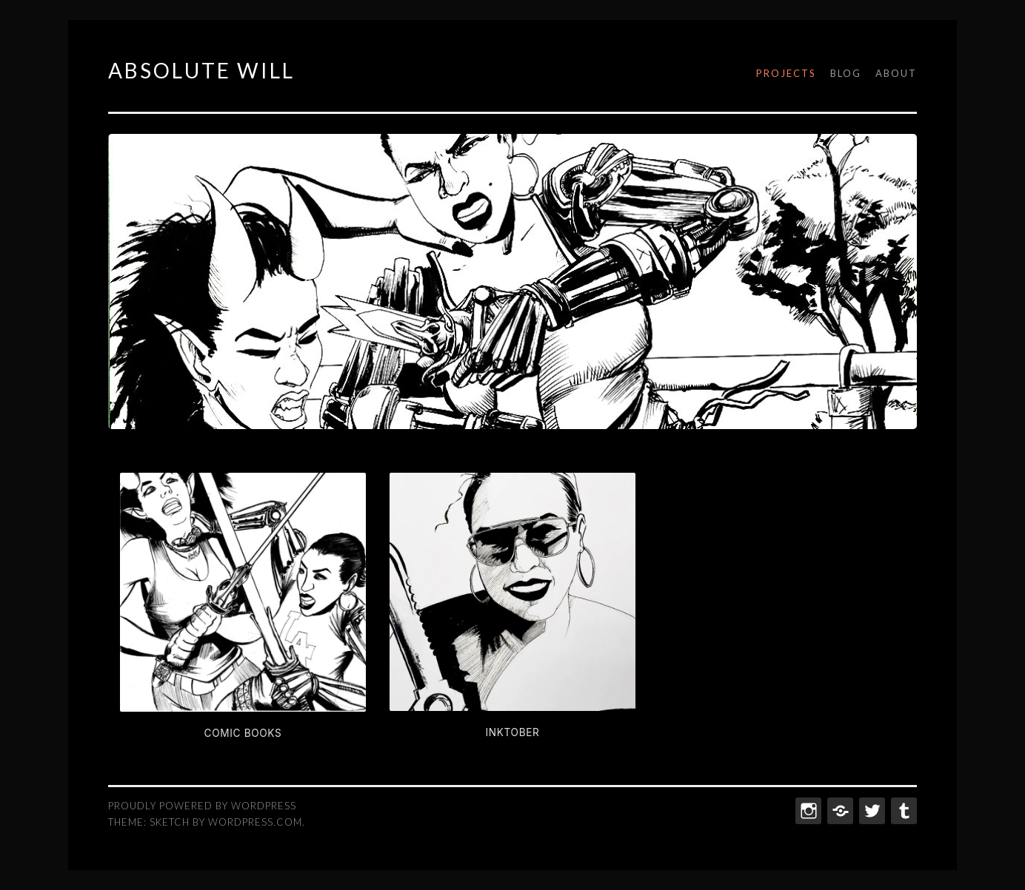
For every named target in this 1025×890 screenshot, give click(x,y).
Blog (845, 73)
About (896, 73)
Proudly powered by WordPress (202, 806)
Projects (786, 73)
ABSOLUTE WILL (201, 70)
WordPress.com (255, 822)
